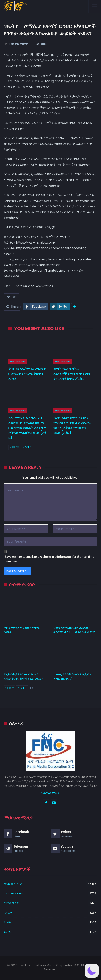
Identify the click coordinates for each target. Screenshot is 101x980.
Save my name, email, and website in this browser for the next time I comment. (50, 559)
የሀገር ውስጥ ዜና (18, 361)
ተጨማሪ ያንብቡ (50, 793)
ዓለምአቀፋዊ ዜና (13, 893)
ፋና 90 (7, 932)
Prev (14, 447)
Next (27, 447)
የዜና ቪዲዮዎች (12, 903)
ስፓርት (8, 912)
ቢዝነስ (7, 922)
